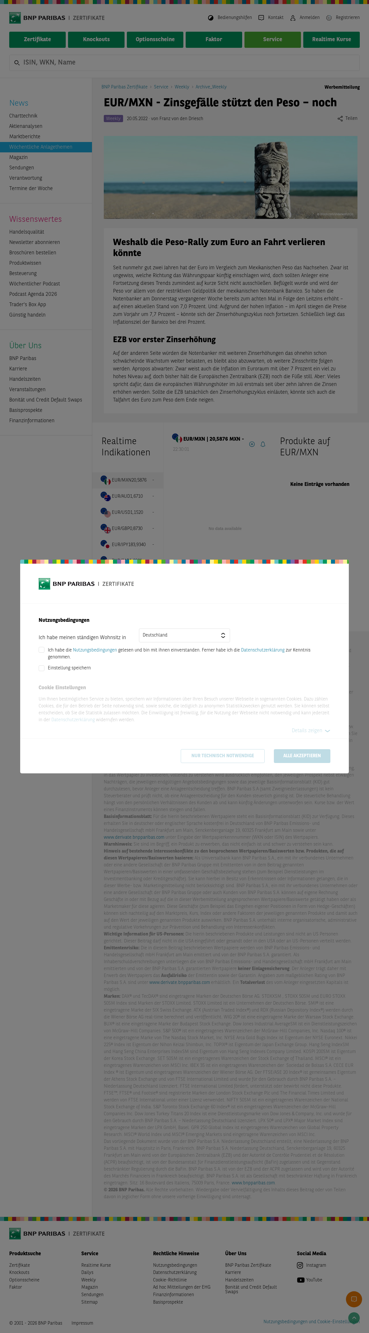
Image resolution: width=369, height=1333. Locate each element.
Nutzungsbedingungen (95, 650)
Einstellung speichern (69, 668)
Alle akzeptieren (302, 756)
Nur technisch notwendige (222, 756)
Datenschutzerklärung (263, 650)
